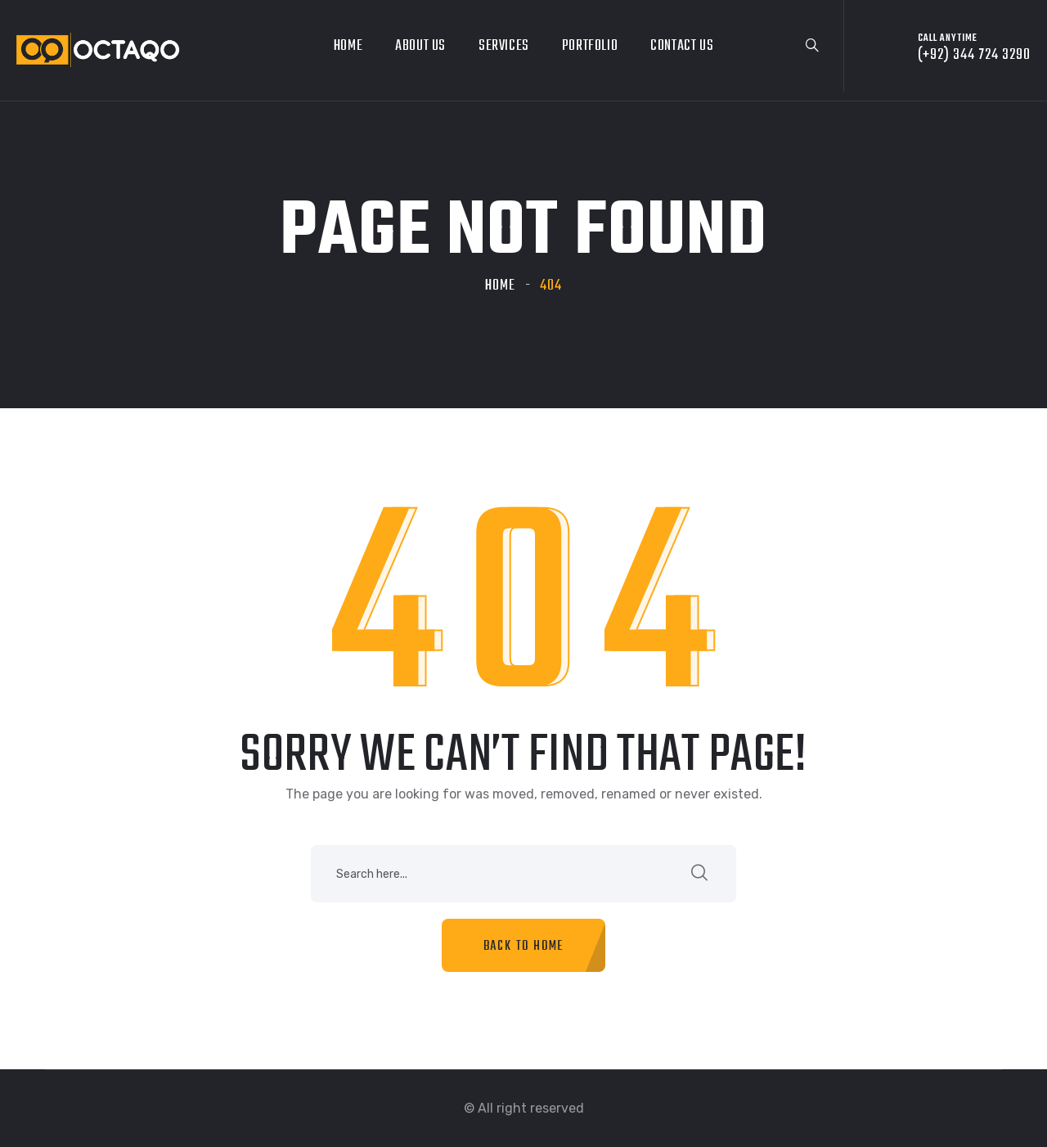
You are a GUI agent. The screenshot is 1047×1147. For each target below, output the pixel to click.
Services (504, 46)
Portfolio (590, 46)
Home (348, 46)
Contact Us (681, 46)
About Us (420, 46)
